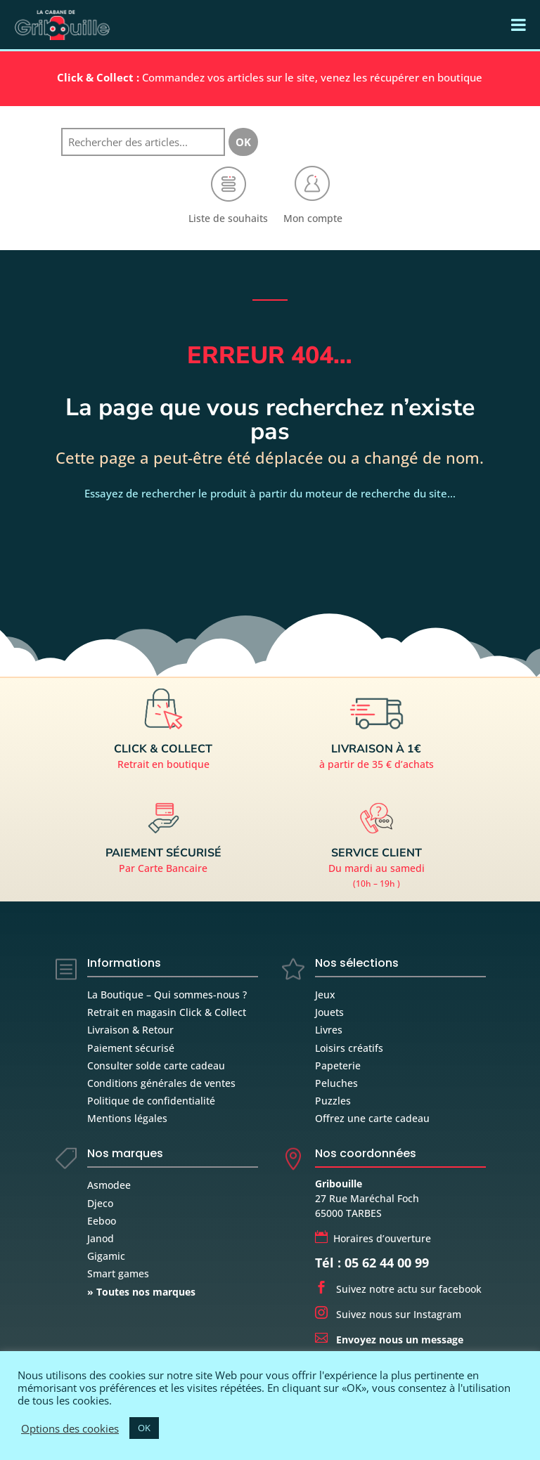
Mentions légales (127, 1118)
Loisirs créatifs (349, 1048)
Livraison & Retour (130, 1029)
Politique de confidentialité (151, 1100)
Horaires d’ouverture (373, 1238)
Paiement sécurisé (130, 1048)
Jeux (325, 994)
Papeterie (338, 1065)
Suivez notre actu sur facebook (398, 1289)
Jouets (329, 1012)
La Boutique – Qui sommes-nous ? (167, 994)
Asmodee (109, 1185)
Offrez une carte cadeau (372, 1118)
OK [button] (144, 1427)
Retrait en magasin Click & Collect (166, 1012)
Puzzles (333, 1100)
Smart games (118, 1273)
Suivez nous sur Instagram (388, 1314)
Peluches (336, 1083)
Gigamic (106, 1256)
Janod (100, 1238)
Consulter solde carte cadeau (156, 1065)
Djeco (100, 1203)
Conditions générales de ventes (161, 1083)
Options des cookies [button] (70, 1428)
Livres (328, 1029)
